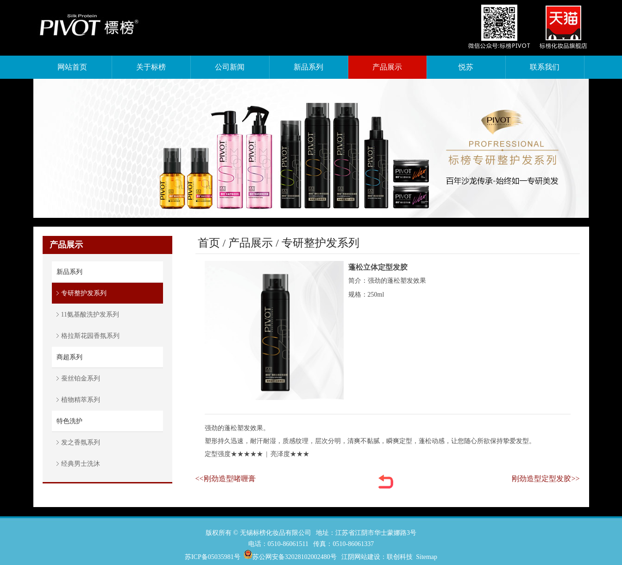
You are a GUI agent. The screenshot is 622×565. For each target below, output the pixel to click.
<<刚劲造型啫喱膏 (225, 478)
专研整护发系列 (84, 293)
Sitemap (426, 556)
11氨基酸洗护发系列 (90, 314)
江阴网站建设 (360, 556)
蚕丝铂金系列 (80, 378)
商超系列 (69, 357)
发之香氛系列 (80, 442)
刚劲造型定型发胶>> (545, 478)
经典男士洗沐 (80, 463)
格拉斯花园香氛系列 (90, 335)
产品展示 (250, 243)
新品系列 (69, 271)
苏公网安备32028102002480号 (294, 556)
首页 (209, 243)
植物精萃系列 (80, 399)
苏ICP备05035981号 (212, 556)
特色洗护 (69, 421)
